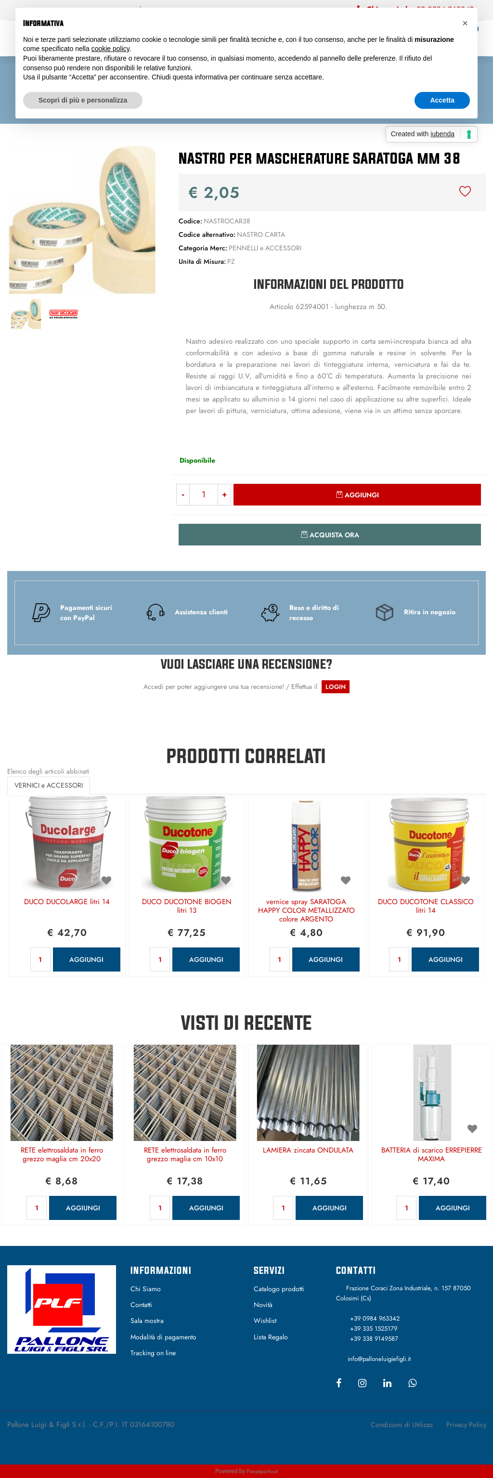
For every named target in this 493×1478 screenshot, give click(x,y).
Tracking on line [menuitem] (153, 1353)
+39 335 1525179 (373, 1328)
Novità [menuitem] (263, 1304)
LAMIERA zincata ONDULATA (308, 1150)
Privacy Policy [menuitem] (466, 1424)
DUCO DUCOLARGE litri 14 (67, 902)
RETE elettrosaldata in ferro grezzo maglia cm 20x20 (62, 1155)
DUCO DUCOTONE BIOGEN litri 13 (187, 906)
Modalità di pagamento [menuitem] (163, 1337)
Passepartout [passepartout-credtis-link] (262, 1471)
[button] (82, 219)
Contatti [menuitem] (141, 1304)
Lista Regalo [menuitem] (271, 1337)
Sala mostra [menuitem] (147, 1320)
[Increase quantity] (224, 495)
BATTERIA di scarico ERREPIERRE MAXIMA (431, 1155)
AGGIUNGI (86, 959)
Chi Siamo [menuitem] (145, 1289)
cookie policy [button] (110, 48)
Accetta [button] (442, 100)
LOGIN (335, 686)
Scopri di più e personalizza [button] (83, 100)
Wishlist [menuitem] (265, 1320)
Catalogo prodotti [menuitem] (279, 1289)
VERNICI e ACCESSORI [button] (48, 785)
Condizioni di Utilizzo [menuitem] (402, 1424)
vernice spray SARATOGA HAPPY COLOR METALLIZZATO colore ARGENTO (306, 910)
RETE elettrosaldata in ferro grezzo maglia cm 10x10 (185, 1155)
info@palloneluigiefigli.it (379, 1358)
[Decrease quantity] (182, 495)
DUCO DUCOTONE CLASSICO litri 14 (426, 906)
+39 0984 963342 (375, 1318)
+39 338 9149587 (374, 1338)
